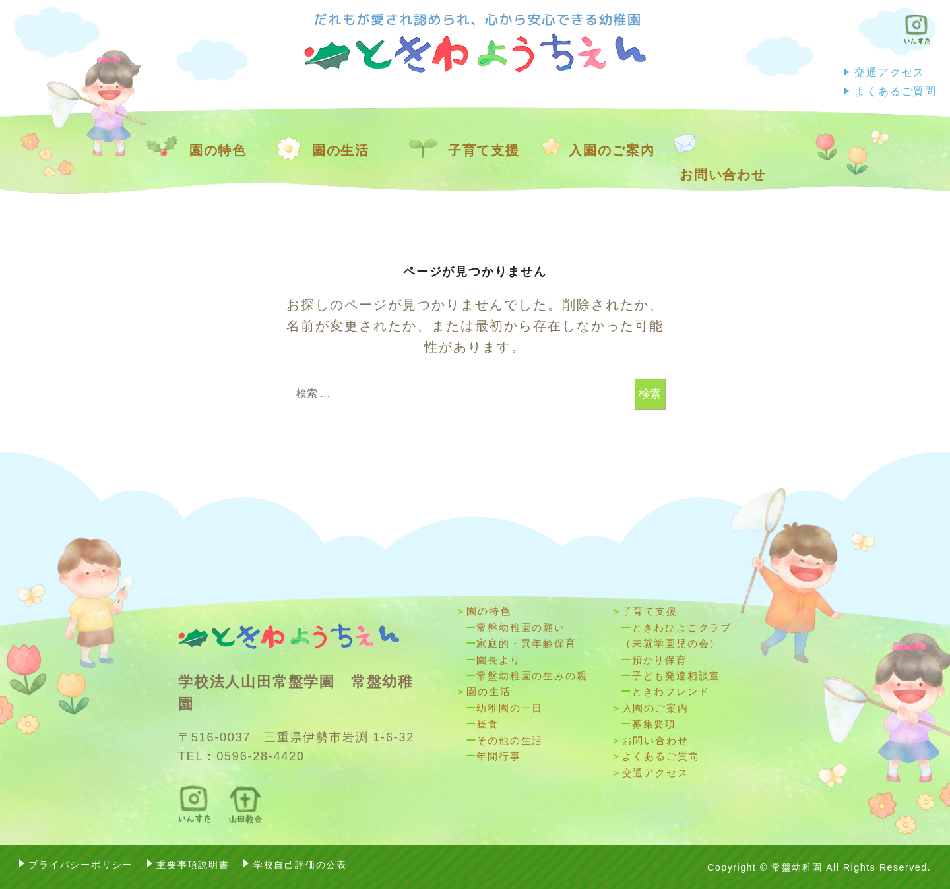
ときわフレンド (671, 691)
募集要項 (654, 723)
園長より (498, 659)
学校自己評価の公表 (300, 864)
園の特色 (218, 150)
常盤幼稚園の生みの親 (531, 675)
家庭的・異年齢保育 (526, 643)
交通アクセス (889, 72)
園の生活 (340, 150)
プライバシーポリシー (80, 864)
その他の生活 (509, 740)
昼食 (487, 723)
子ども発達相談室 (676, 675)
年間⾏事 (498, 756)
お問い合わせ (723, 175)
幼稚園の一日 (509, 708)
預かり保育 (659, 659)
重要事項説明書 (193, 864)
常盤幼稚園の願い (520, 627)
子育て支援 (484, 150)
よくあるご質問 (895, 91)
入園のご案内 (612, 150)
